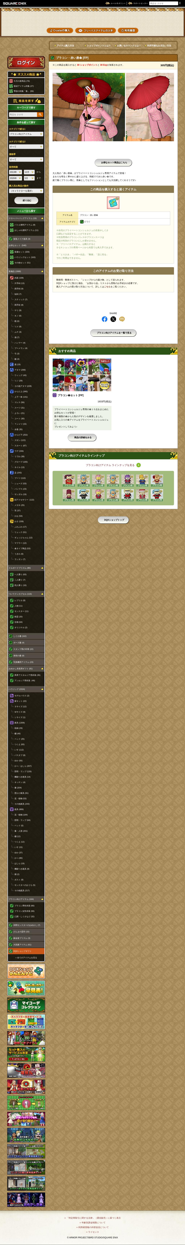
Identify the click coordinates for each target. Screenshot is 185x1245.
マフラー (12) (20, 543)
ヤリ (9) (17, 310)
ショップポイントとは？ (99, 45)
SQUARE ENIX (15, 3)
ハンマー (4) (19, 343)
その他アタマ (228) (23, 386)
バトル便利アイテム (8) (24, 225)
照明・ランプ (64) (22, 820)
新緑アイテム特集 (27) (24, 86)
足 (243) (18, 473)
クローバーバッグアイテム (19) (23, 218)
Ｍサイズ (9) (19, 712)
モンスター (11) (21, 611)
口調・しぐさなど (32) (24, 916)
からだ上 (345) (21, 391)
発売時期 (13, 167)
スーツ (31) (19, 408)
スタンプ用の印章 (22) (23, 649)
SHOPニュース (170, 30)
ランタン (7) (19, 559)
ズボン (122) (20, 440)
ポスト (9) (18, 880)
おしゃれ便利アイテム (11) (26, 230)
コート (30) (19, 418)
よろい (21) (19, 413)
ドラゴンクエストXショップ (92, 18)
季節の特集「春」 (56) (24, 91)
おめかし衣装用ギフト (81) (21, 669)
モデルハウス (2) (21, 696)
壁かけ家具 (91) (21, 793)
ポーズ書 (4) (18, 643)
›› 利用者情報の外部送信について (92, 1227)
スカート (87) (20, 446)
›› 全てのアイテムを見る (26, 958)
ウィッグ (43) (20, 375)
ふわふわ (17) (20, 527)
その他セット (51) (22, 263)
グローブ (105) (21, 462)
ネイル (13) (19, 467)
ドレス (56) (19, 402)
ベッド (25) (19, 739)
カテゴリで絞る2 (17, 141)
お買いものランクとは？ (129, 45)
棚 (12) (17, 836)
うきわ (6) (18, 554)
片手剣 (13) (19, 283)
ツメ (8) (17, 326)
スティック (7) (20, 299)
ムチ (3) (17, 332)
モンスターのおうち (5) (24, 885)
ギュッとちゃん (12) (23, 538)
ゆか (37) (18, 853)
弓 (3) (17, 354)
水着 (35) (18, 429)
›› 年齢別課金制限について (92, 1222)
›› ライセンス (92, 1232)
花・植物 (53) (20, 798)
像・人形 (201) (21, 831)
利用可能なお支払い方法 (159, 45)
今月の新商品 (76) (22, 81)
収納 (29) (18, 728)
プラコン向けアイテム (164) (21, 899)
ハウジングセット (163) (25, 257)
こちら (107, 286)
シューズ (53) (20, 483)
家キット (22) (20, 701)
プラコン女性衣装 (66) (24, 911)
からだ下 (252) (21, 435)
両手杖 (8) (18, 305)
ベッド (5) (18, 825)
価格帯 (12, 154)
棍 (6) (17, 321)
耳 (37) (17, 510)
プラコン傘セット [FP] (70, 395)
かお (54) (18, 516)
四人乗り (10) (20, 585)
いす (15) (18, 847)
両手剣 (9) (18, 289)
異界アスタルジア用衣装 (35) (27, 675)
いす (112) (19, 750)
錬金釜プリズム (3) (21, 938)
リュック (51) (20, 532)
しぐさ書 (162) (20, 636)
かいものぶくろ (170, 18)
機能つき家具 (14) (22, 777)
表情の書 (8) (18, 656)
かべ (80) (18, 858)
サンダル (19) (20, 494)
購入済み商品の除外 (19, 186)
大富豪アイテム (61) (22, 945)
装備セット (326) (22, 252)
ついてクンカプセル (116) (20, 594)
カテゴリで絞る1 (17, 129)
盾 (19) (17, 364)
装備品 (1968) (15, 271)
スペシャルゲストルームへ (26, 49)
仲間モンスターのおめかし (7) (26, 925)
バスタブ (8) (19, 755)
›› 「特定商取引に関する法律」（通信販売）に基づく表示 (92, 1218)
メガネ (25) (19, 505)
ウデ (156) (19, 451)
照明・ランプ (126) (23, 771)
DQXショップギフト (22, 951)
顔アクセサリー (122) (24, 500)
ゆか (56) (18, 761)
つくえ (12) (19, 842)
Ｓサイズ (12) (20, 706)
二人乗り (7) (19, 580)
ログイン (26, 62)
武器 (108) (19, 278)
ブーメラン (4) (20, 348)
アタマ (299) (20, 370)
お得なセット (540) (17, 245)
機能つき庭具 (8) (21, 869)
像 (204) (18, 788)
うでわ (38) (19, 456)
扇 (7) (17, 337)
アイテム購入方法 (65, 45)
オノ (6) (17, 316)
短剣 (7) (17, 294)
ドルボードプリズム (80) (20, 568)
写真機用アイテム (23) (23, 662)
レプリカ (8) (19, 600)
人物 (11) (18, 606)
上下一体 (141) (21, 397)
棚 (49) (17, 733)
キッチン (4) (19, 782)
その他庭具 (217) (22, 890)
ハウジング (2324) (17, 689)
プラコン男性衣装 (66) (24, 906)
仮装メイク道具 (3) (21, 239)
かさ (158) (19, 521)
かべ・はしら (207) (23, 766)
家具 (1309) (19, 723)
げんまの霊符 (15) (21, 932)
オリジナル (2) (20, 627)
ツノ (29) (18, 381)
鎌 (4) (17, 359)
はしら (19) (19, 863)
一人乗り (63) (20, 574)
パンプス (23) (20, 489)
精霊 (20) (18, 617)
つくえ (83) (19, 744)
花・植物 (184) (21, 815)
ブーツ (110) (20, 478)
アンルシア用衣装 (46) (24, 680)
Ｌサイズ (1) (19, 717)
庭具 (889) (19, 809)
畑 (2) (17, 874)
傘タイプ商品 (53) (22, 548)
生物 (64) (18, 622)
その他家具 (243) (22, 804)
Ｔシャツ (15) (20, 424)
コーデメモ (170, 24)
